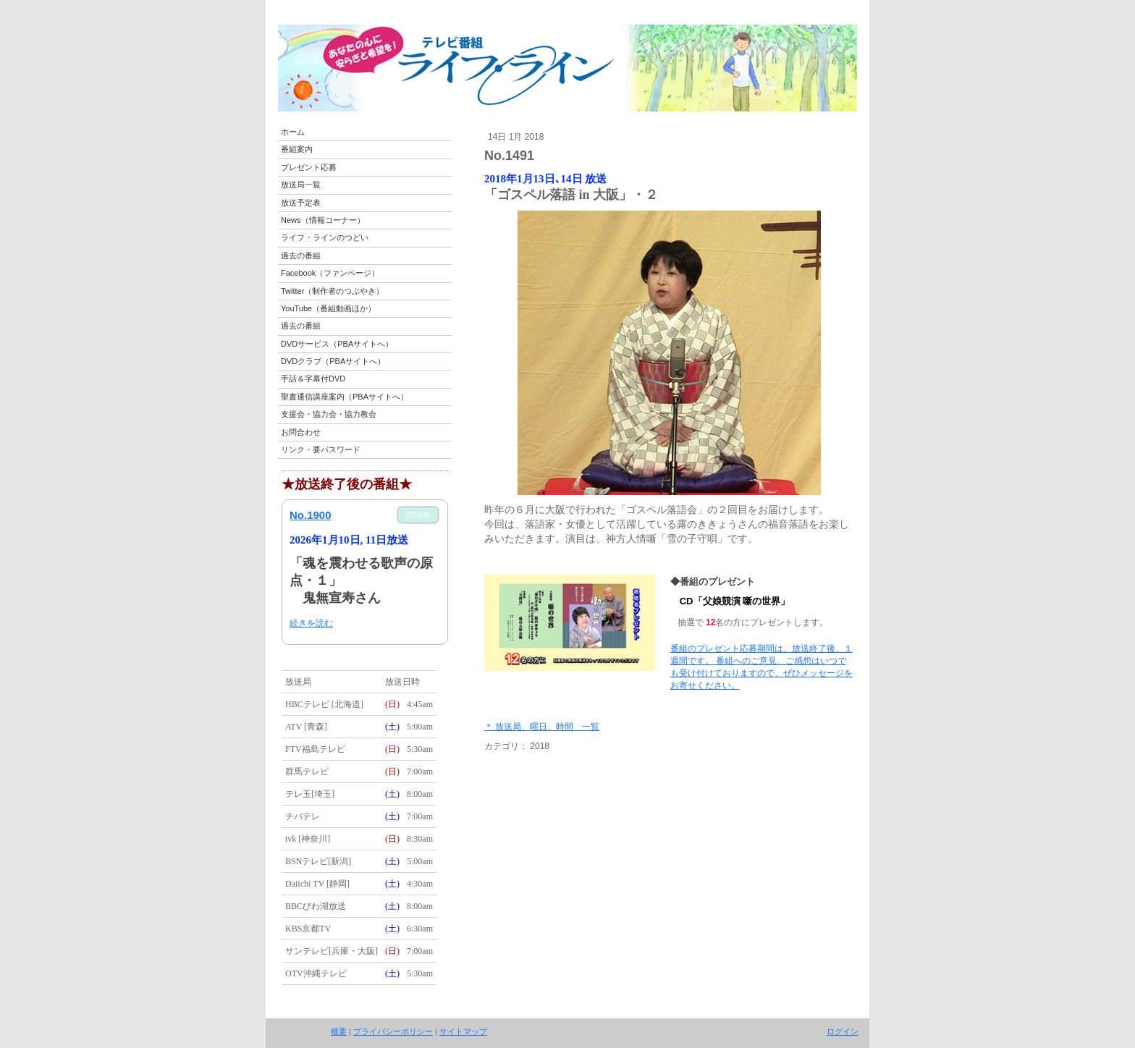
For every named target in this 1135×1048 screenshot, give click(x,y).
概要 (339, 1031)
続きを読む (311, 623)
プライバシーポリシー (393, 1031)
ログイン (842, 1031)
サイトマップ (463, 1031)
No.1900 (311, 515)
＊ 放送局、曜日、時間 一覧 (541, 727)
